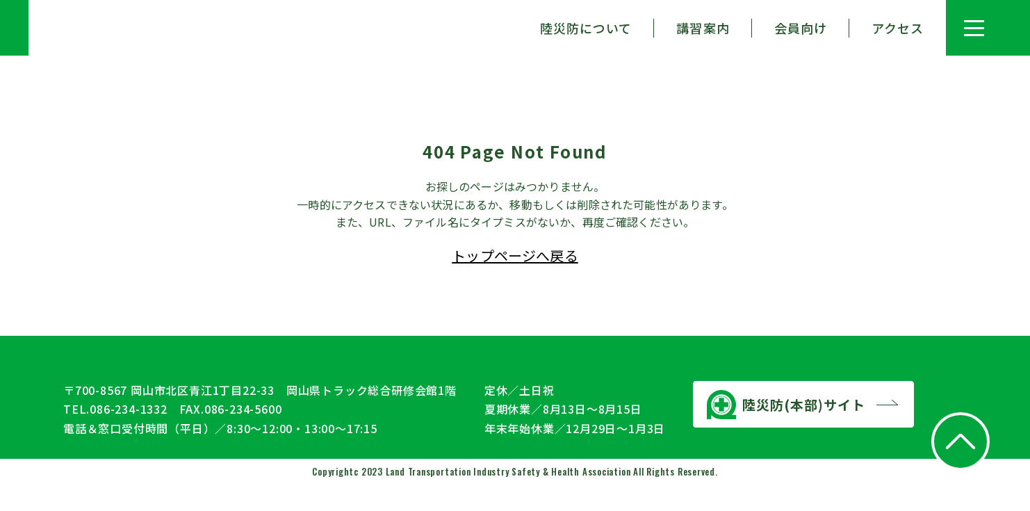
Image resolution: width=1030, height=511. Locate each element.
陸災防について (586, 28)
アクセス (898, 28)
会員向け (800, 28)
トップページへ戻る (515, 255)
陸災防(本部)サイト (786, 430)
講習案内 (702, 28)
